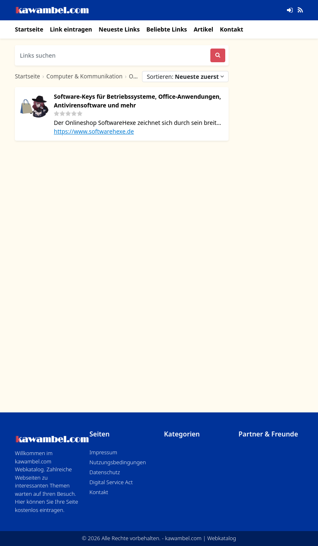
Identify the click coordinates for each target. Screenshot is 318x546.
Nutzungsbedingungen (117, 462)
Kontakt (231, 29)
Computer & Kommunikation (84, 76)
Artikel (203, 29)
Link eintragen (71, 29)
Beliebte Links (166, 29)
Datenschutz (104, 472)
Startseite (29, 29)
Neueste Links (119, 29)
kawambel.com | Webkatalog (200, 538)
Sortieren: (185, 76)
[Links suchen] (112, 55)
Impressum (103, 452)
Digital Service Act (111, 482)
